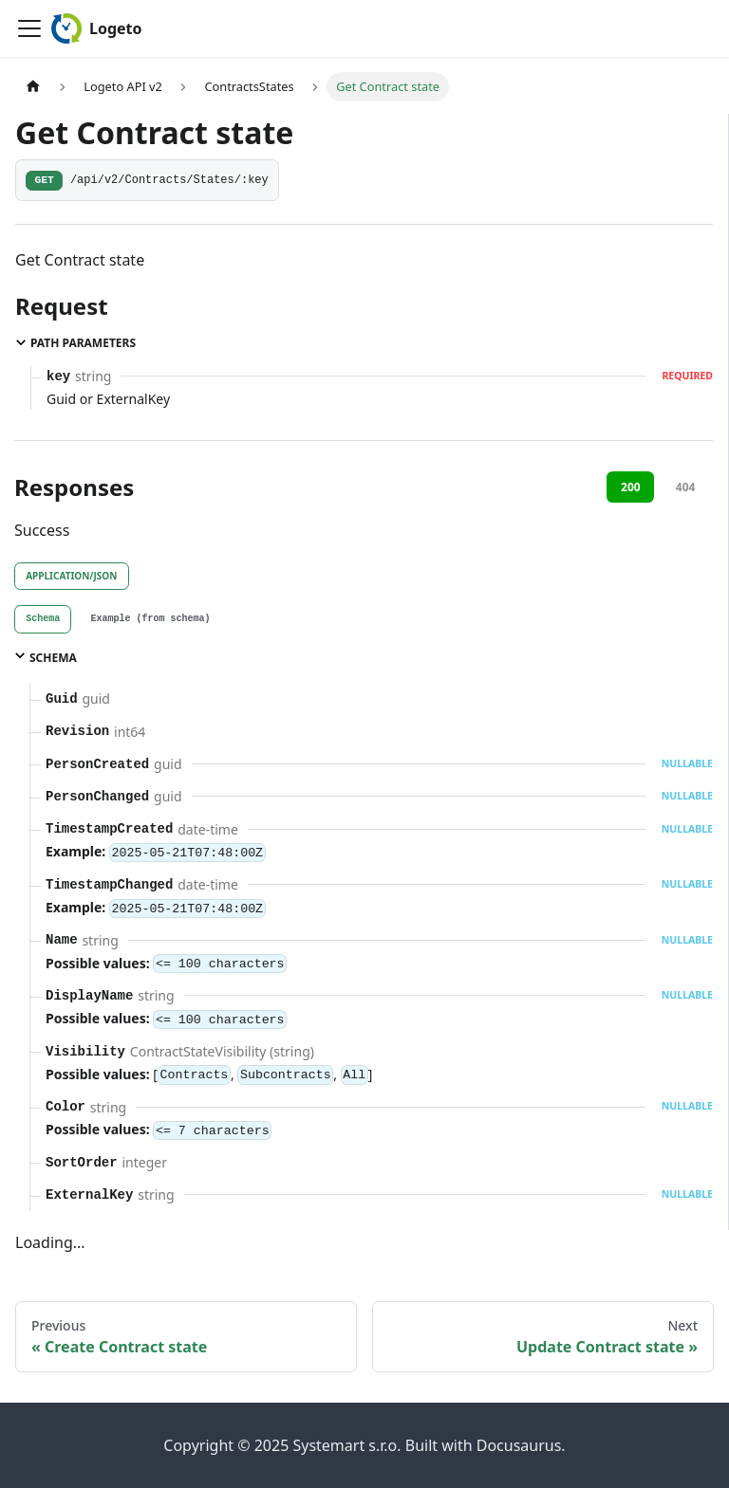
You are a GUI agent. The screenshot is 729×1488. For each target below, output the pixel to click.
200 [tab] (631, 487)
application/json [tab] (71, 575)
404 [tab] (686, 487)
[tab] (42, 619)
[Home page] (33, 86)
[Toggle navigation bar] (29, 28)
